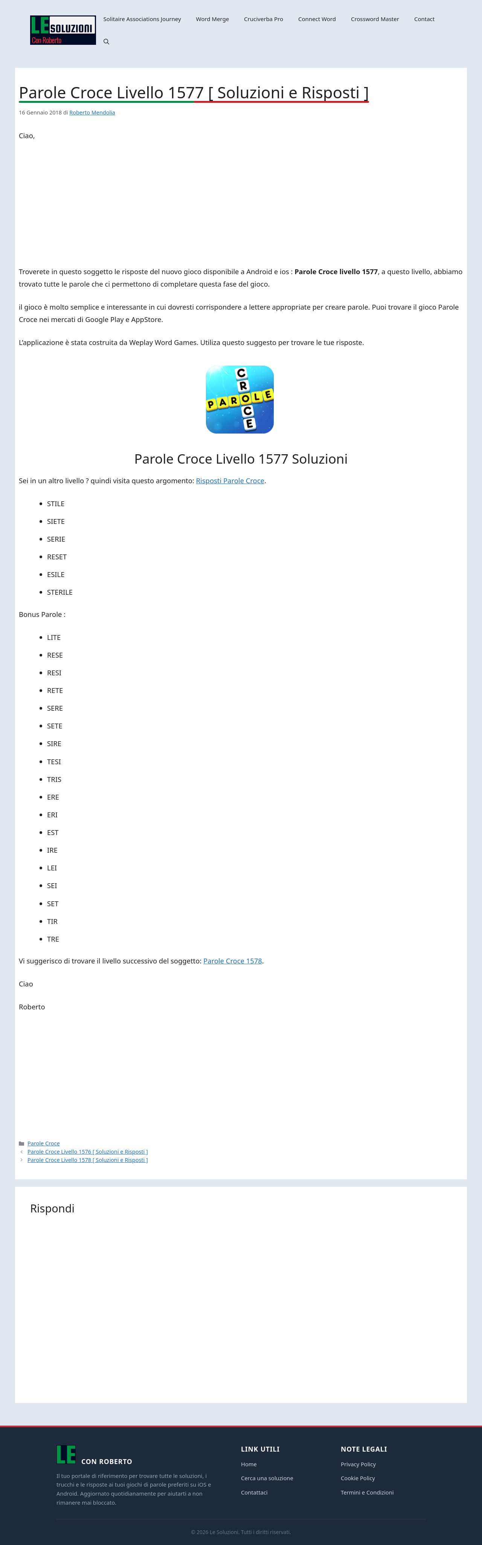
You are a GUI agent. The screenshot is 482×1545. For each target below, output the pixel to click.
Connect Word (317, 19)
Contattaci (254, 1492)
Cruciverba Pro (263, 19)
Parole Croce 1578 (232, 960)
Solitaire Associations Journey (142, 19)
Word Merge (212, 19)
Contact (424, 19)
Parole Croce (43, 1143)
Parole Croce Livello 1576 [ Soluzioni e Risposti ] (87, 1151)
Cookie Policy (358, 1478)
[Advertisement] (241, 205)
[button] (106, 41)
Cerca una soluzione (267, 1478)
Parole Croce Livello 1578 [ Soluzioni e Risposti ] (87, 1159)
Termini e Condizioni (367, 1492)
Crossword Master (375, 19)
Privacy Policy (358, 1464)
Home (249, 1464)
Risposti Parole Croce (230, 480)
